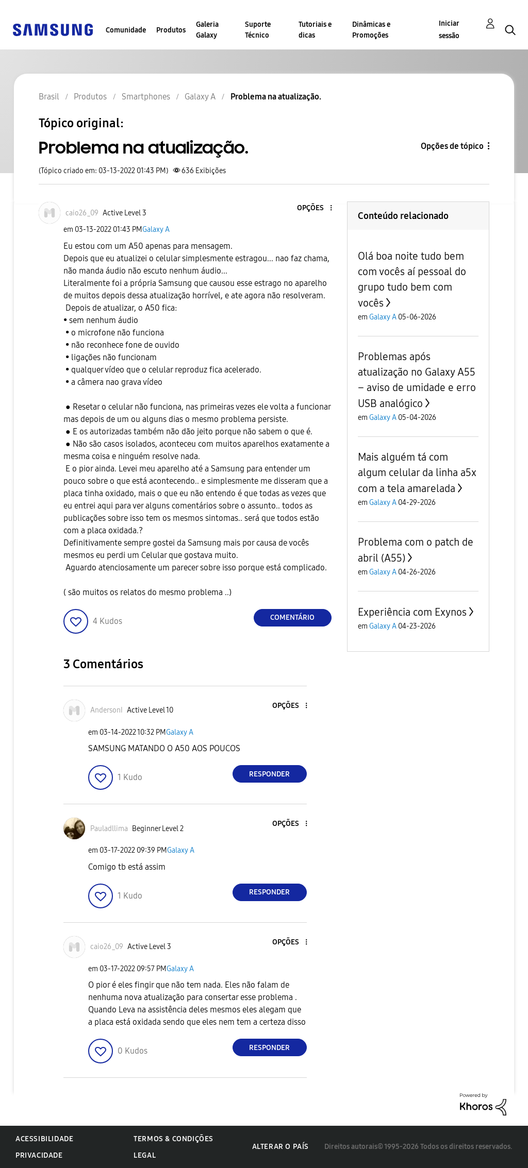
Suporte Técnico (258, 30)
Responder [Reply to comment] (269, 774)
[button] (313, 208)
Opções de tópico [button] (452, 146)
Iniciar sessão (449, 29)
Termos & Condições (173, 1139)
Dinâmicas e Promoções (371, 30)
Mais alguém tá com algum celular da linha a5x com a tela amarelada (417, 473)
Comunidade (126, 30)
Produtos (171, 30)
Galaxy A (156, 229)
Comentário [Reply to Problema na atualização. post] (292, 617)
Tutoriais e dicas (315, 30)
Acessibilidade (44, 1139)
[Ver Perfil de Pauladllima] (109, 828)
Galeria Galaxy (207, 30)
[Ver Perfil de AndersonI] (106, 710)
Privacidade (39, 1155)
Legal (145, 1155)
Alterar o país (280, 1146)
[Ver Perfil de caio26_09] (81, 213)
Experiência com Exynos (412, 612)
